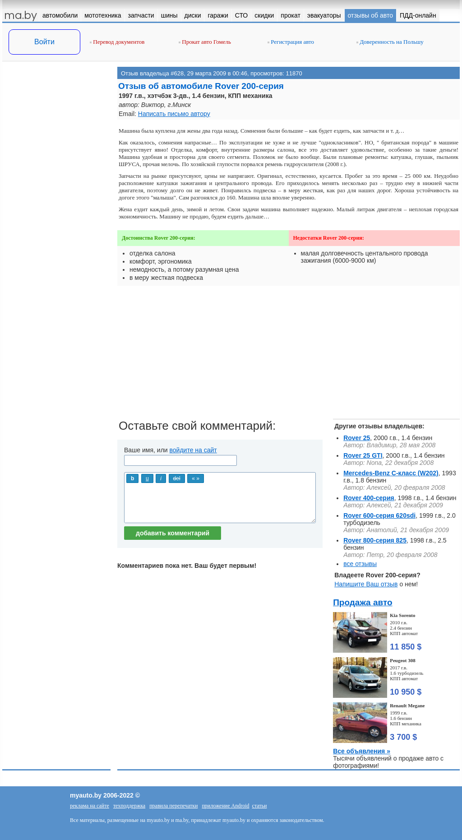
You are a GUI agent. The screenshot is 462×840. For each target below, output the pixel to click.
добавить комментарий (172, 533)
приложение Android (225, 806)
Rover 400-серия (368, 497)
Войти (44, 42)
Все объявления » (361, 751)
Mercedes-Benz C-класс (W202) (391, 473)
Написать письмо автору (174, 113)
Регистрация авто (291, 41)
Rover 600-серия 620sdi (379, 515)
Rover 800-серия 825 (375, 540)
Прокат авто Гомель (205, 41)
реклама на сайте (89, 806)
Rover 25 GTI (362, 455)
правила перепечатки (173, 806)
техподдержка (129, 806)
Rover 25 (356, 437)
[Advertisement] (56, 157)
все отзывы (360, 563)
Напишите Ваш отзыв (365, 584)
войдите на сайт (193, 450)
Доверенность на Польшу (390, 41)
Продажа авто (362, 602)
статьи (259, 806)
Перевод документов (117, 41)
